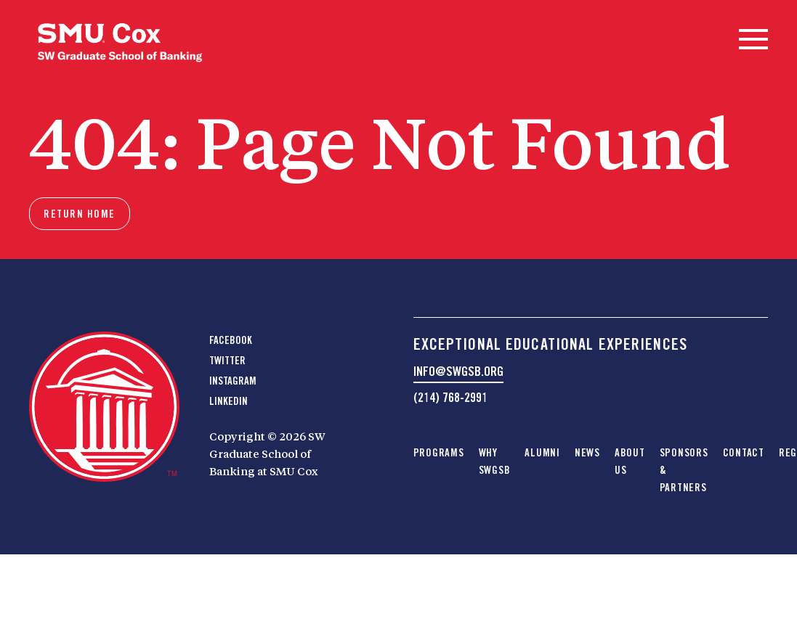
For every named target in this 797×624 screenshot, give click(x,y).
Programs (438, 452)
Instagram (232, 380)
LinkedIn (228, 401)
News (587, 452)
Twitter (227, 360)
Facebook (230, 340)
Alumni (542, 452)
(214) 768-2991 (450, 397)
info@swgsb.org (458, 371)
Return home (80, 214)
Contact (743, 452)
